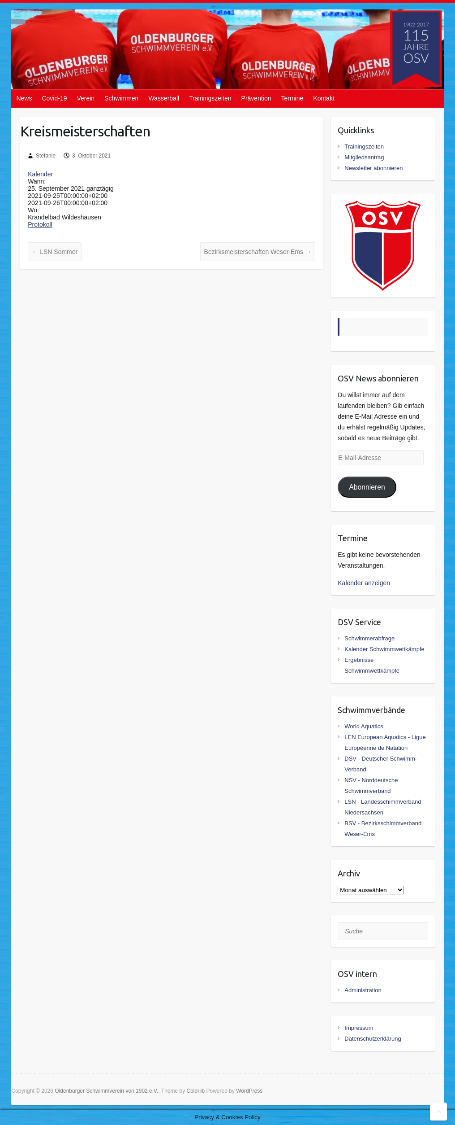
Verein (85, 98)
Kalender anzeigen (364, 583)
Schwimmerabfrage (369, 638)
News (24, 98)
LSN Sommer (54, 251)
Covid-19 (54, 98)
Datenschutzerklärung (372, 1038)
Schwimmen (121, 98)
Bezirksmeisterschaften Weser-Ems (257, 251)
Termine (292, 98)
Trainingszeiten (210, 98)
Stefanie (46, 156)
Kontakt (323, 98)
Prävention (256, 98)
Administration (362, 990)
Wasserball (163, 98)
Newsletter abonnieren (373, 168)
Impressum (358, 1027)
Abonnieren (367, 487)
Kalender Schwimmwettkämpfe (384, 649)
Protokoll (40, 224)
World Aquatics (363, 726)
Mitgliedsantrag (364, 157)
